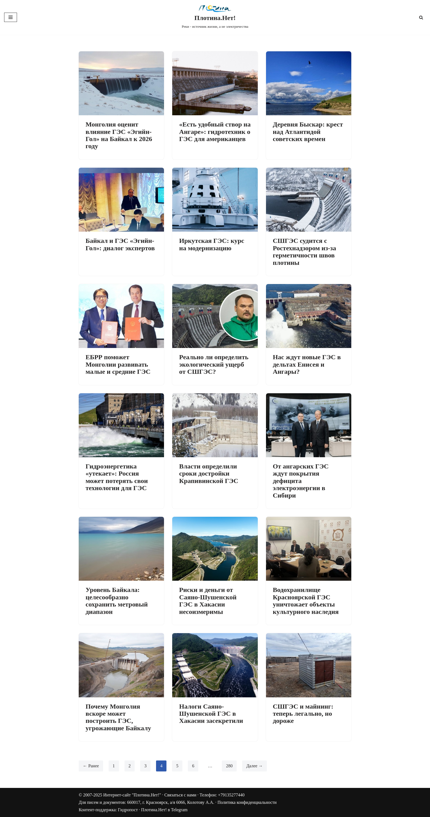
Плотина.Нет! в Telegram (164, 810)
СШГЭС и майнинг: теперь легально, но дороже (303, 714)
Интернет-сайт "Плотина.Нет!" (132, 795)
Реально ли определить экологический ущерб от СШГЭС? (213, 364)
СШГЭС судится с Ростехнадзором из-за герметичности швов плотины (304, 251)
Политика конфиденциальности (247, 802)
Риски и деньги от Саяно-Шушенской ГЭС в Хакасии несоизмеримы (207, 600)
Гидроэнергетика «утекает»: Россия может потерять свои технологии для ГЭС (117, 477)
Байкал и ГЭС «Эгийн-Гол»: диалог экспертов (120, 244)
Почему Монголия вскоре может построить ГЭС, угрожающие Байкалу (118, 717)
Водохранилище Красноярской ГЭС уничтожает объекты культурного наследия (306, 600)
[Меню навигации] (10, 17)
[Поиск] (421, 17)
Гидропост (128, 810)
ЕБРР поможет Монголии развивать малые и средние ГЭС (118, 364)
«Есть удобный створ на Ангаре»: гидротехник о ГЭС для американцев (215, 131)
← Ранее (91, 765)
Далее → (255, 765)
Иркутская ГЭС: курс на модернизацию (211, 244)
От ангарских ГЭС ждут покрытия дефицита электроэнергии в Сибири (301, 481)
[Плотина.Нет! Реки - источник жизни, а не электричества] (215, 17)
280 (229, 765)
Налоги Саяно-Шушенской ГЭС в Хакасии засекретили (211, 714)
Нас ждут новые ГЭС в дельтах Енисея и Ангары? (307, 364)
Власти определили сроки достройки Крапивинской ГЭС (208, 473)
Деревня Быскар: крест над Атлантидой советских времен (308, 131)
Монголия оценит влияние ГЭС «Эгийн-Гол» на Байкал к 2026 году (119, 135)
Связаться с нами (180, 795)
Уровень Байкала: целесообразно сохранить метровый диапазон (117, 600)
